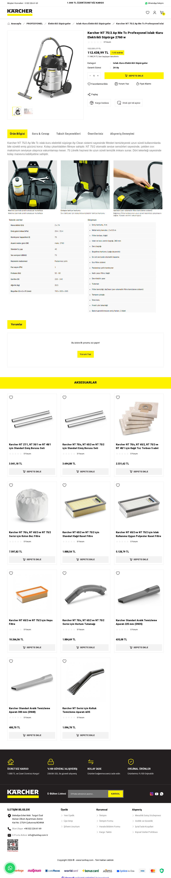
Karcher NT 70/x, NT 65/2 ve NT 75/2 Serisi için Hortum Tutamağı (83, 622)
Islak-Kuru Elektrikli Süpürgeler (130, 63)
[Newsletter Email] (96, 794)
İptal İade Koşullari (144, 826)
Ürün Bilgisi (17, 133)
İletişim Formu (106, 821)
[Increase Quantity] (99, 75)
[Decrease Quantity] (89, 75)
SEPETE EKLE (32, 471)
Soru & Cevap (40, 133)
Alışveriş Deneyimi (122, 133)
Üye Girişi (68, 821)
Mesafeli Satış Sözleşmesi (148, 815)
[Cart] (162, 12)
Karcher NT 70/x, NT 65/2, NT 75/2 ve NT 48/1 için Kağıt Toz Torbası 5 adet (137, 446)
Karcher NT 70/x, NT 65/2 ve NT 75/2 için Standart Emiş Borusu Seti (83, 446)
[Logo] (19, 12)
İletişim (103, 815)
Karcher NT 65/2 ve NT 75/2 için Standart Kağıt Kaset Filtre (80, 534)
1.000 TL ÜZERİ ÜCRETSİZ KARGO (85, 3)
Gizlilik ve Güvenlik (144, 821)
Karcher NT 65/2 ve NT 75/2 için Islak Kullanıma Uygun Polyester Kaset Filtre (138, 534)
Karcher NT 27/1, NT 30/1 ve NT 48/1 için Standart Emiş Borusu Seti (30, 446)
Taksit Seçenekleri (68, 133)
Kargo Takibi (105, 832)
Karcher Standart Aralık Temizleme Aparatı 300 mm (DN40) (29, 710)
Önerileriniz (95, 133)
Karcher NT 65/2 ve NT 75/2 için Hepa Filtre (30, 622)
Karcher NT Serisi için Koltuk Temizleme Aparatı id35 (79, 710)
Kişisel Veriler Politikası (146, 832)
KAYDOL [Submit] (115, 793)
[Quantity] (94, 75)
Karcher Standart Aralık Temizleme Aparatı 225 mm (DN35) (136, 622)
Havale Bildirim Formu (109, 826)
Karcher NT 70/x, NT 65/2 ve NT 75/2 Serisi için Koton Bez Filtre (30, 534)
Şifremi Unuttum (72, 826)
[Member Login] (155, 12)
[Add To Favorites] (98, 84)
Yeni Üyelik (69, 815)
